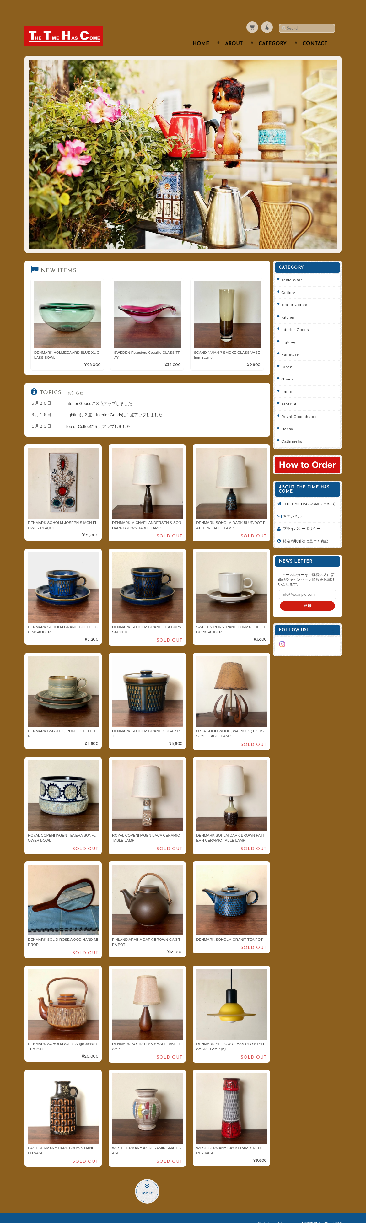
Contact (315, 32)
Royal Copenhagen (301, 404)
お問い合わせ (296, 509)
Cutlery (290, 280)
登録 (308, 598)
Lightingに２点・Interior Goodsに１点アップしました (114, 402)
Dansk (289, 416)
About (234, 32)
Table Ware (294, 268)
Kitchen (290, 305)
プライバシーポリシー (304, 521)
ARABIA (291, 392)
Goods (289, 367)
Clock (288, 354)
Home (201, 32)
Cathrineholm (296, 429)
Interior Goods (297, 317)
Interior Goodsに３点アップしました (99, 391)
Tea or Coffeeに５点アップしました (98, 414)
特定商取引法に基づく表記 (307, 533)
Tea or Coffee (296, 292)
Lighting (291, 329)
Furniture (292, 342)
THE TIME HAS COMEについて (309, 493)
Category (273, 32)
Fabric (289, 379)
